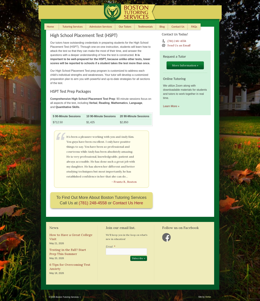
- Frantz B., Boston (124, 181)
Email (110, 246)
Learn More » (171, 106)
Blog (162, 26)
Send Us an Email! (179, 45)
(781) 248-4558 (93, 203)
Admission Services (101, 26)
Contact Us (178, 26)
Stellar (208, 297)
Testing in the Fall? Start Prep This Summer (67, 252)
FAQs (194, 26)
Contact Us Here (128, 203)
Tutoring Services (72, 26)
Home (50, 26)
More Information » (185, 65)
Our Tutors (125, 26)
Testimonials (145, 26)
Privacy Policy (89, 297)
